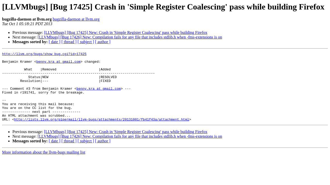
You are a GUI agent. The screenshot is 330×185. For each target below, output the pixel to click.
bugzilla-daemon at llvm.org (76, 19)
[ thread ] (69, 42)
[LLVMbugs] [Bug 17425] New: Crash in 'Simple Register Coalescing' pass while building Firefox (126, 32)
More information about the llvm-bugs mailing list (43, 166)
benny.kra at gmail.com (58, 63)
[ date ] (54, 42)
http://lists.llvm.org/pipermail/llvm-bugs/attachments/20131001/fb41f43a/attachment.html (101, 133)
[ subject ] (86, 42)
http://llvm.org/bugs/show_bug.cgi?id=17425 (44, 54)
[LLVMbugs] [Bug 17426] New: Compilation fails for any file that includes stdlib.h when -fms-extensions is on (130, 37)
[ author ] (103, 42)
